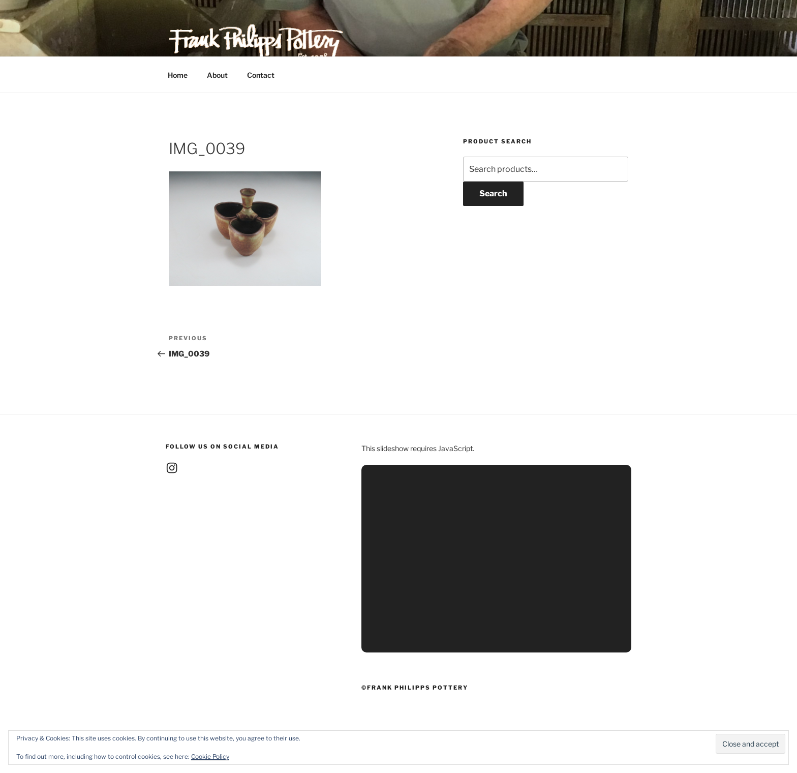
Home (178, 75)
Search (493, 193)
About (217, 75)
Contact (260, 75)
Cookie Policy (210, 756)
